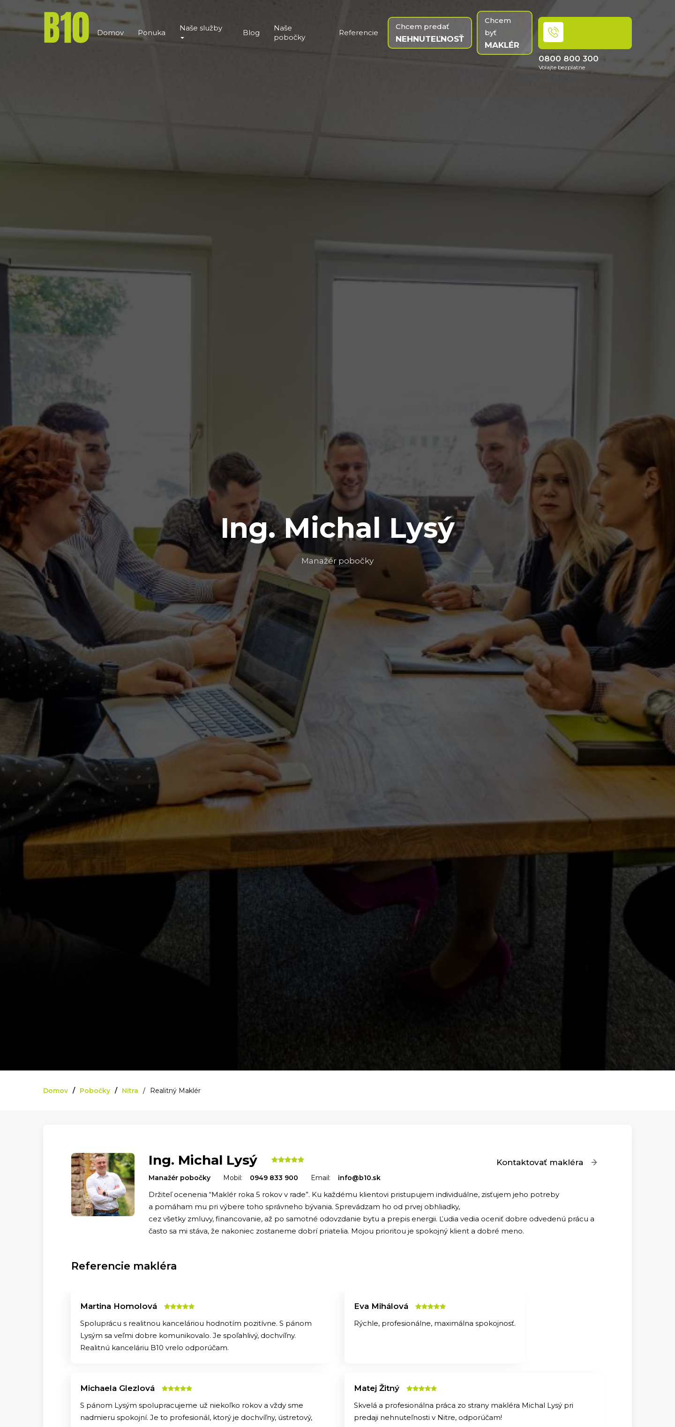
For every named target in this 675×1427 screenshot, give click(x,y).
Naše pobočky (289, 32)
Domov (110, 32)
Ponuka (151, 32)
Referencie (358, 32)
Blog (251, 32)
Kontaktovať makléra (547, 1162)
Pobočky (95, 1090)
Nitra (130, 1090)
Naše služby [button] (201, 31)
